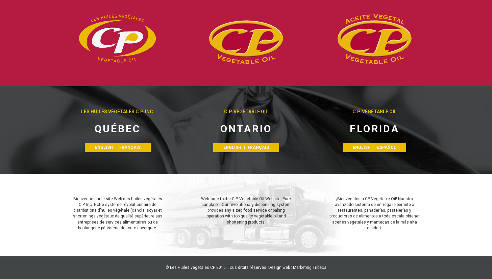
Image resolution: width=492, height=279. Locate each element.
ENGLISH (104, 147)
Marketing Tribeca (309, 267)
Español (386, 147)
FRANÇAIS (130, 147)
